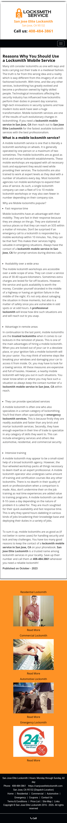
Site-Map (47, 801)
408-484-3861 (40, 31)
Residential (22, 793)
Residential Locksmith (33, 592)
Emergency (20, 797)
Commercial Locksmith (33, 635)
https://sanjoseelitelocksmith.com (45, 786)
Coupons (33, 797)
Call (33, 818)
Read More (33, 630)
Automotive (52, 793)
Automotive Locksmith (33, 679)
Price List (35, 801)
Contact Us (46, 797)
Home (10, 793)
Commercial (37, 793)
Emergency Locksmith (33, 722)
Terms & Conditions (17, 801)
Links (57, 801)
